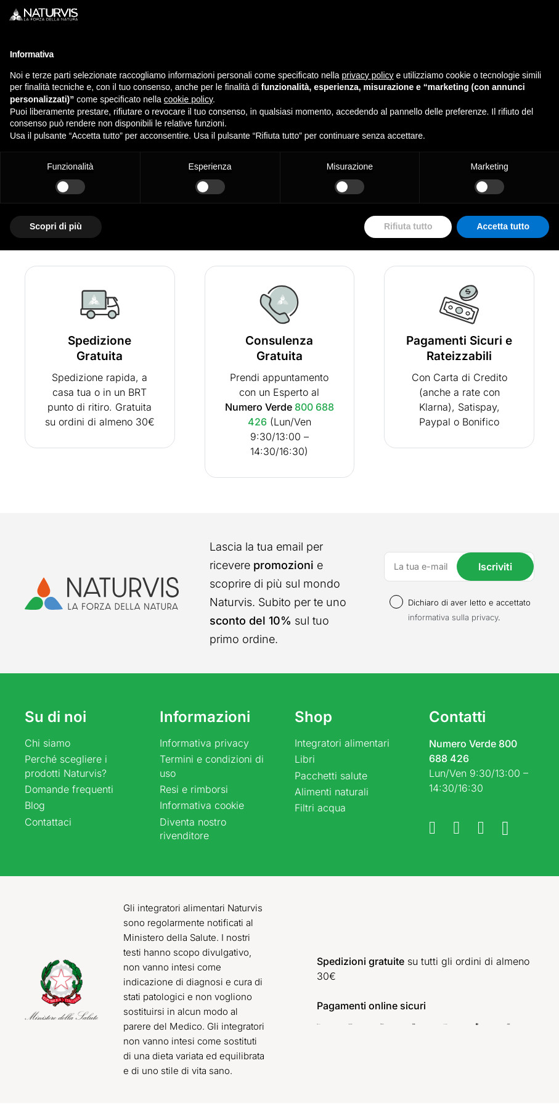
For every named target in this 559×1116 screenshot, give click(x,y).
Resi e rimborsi (194, 789)
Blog (35, 805)
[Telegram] (457, 828)
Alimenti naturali (332, 792)
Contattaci (48, 822)
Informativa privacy (204, 743)
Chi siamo (47, 743)
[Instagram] (505, 829)
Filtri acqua (320, 808)
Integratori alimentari (342, 743)
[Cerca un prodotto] (161, 56)
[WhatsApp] (481, 828)
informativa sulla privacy (453, 617)
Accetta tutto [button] (502, 1092)
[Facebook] (432, 828)
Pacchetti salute (331, 775)
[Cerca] (295, 56)
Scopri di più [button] (56, 1092)
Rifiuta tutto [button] (408, 1092)
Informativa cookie (202, 805)
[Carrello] (527, 56)
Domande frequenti (69, 789)
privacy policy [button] (368, 941)
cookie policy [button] (188, 965)
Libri (305, 759)
